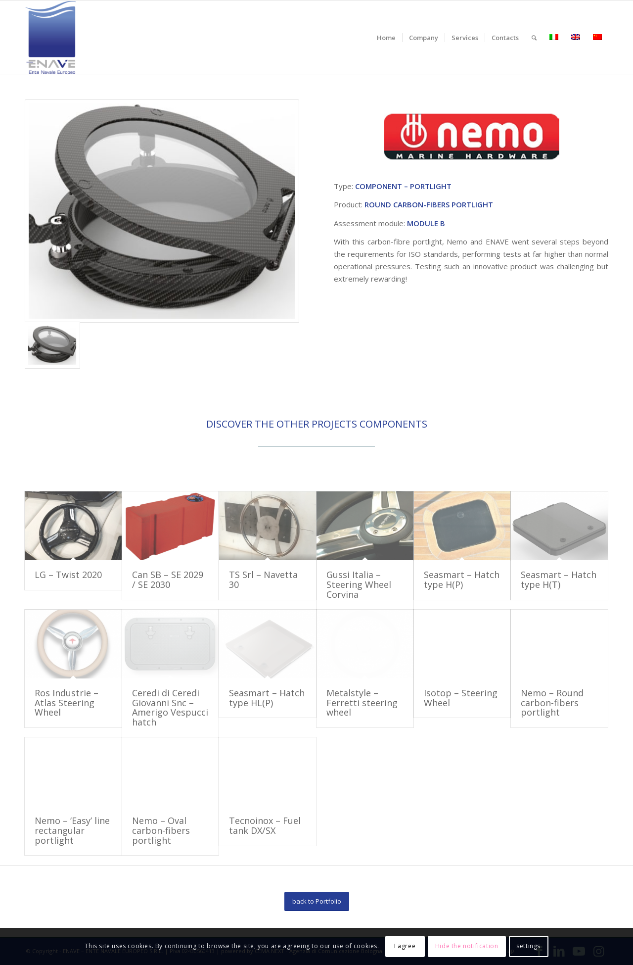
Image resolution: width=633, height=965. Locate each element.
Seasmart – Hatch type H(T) (558, 579)
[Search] (534, 37)
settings (528, 946)
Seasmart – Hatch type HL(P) (267, 698)
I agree (404, 946)
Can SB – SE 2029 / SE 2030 (167, 579)
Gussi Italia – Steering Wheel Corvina (358, 584)
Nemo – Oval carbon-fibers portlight (161, 830)
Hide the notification (466, 946)
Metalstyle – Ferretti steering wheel (362, 703)
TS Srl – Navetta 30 (263, 579)
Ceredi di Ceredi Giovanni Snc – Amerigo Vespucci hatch (170, 707)
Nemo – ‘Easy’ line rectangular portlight (72, 830)
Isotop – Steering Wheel (460, 698)
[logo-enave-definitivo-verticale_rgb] (50, 37)
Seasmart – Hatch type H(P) (461, 579)
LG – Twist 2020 (68, 574)
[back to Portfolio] (316, 901)
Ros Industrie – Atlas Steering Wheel (66, 703)
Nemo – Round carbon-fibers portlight (552, 703)
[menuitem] (386, 37)
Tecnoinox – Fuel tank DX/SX (265, 825)
